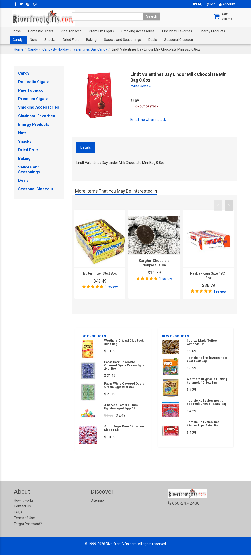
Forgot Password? (28, 524)
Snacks (50, 40)
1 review (111, 287)
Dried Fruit (71, 40)
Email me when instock (148, 120)
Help (211, 4)
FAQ (197, 4)
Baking (91, 40)
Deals (152, 40)
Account (227, 4)
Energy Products (212, 31)
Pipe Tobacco (71, 31)
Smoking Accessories (138, 31)
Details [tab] (85, 147)
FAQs (18, 512)
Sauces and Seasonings (122, 40)
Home (16, 31)
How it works (24, 500)
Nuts (33, 40)
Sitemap (97, 500)
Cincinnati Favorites (177, 31)
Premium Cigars (101, 31)
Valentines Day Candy (90, 49)
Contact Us (22, 506)
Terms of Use (24, 518)
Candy (18, 40)
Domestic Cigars (40, 31)
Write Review (141, 86)
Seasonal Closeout (178, 40)
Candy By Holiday (55, 49)
